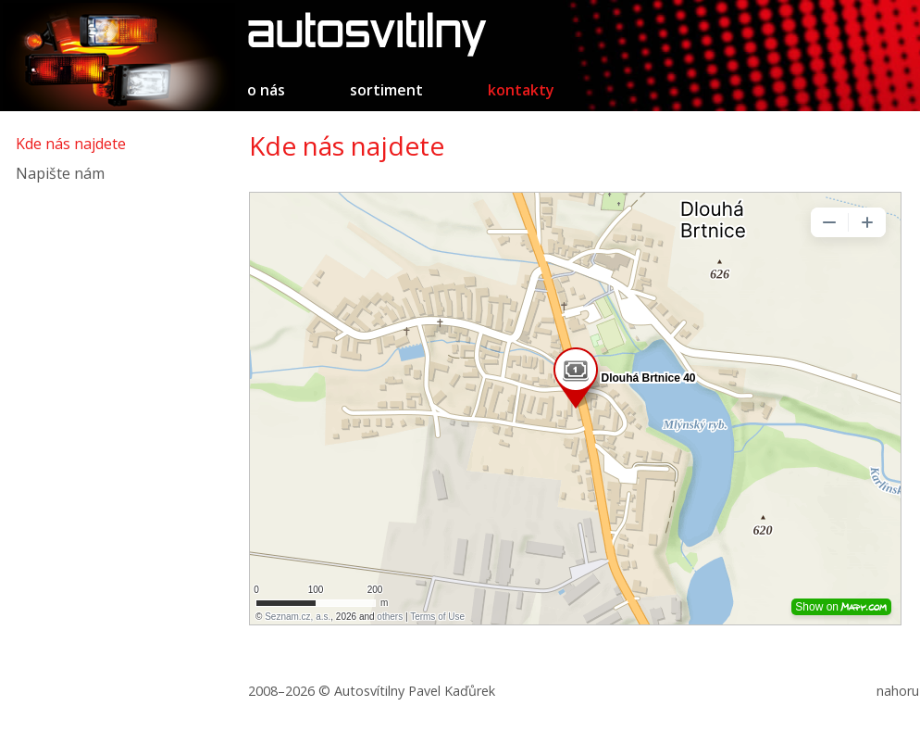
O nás (266, 90)
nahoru (897, 690)
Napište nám (60, 173)
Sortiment (386, 90)
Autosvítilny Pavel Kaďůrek (414, 690)
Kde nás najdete (71, 143)
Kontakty (521, 90)
